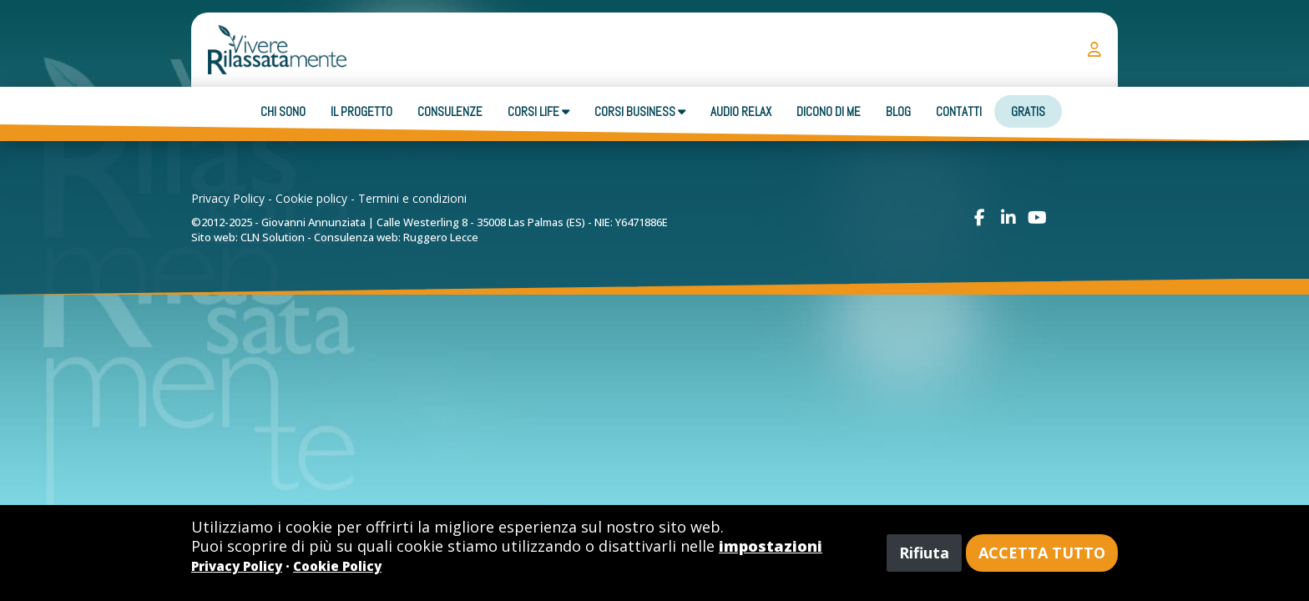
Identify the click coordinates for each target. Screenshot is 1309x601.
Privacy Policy (228, 198)
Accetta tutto (1041, 553)
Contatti (959, 111)
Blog (898, 111)
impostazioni (770, 546)
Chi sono (283, 111)
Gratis (1028, 111)
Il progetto (361, 111)
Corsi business (639, 111)
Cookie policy (311, 198)
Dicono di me (828, 111)
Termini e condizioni (412, 198)
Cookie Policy (337, 566)
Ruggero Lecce (440, 237)
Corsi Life (538, 111)
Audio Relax (740, 111)
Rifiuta (924, 553)
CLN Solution (272, 237)
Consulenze (450, 111)
